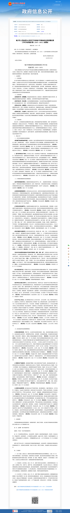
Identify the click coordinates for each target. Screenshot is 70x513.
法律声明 (60, 510)
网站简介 (57, 510)
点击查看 (42, 31)
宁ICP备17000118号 (24, 511)
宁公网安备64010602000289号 (32, 511)
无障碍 (56, 1)
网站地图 (60, 511)
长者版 (59, 1)
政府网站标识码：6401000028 (41, 511)
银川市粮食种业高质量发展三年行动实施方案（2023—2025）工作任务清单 (35, 486)
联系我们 (57, 511)
